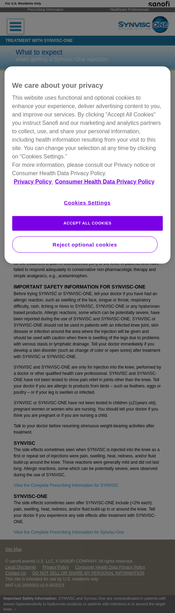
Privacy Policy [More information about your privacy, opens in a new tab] (33, 182)
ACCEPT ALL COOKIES (87, 223)
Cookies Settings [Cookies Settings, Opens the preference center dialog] (87, 203)
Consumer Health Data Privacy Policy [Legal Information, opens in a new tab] (105, 182)
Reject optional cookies (85, 245)
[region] (88, 165)
